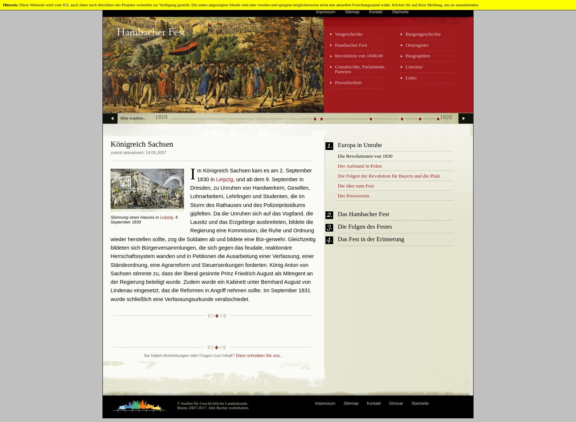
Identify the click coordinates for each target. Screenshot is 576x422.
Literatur (414, 66)
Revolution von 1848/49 (359, 55)
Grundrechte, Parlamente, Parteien (360, 69)
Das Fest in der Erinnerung (371, 239)
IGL (66, 5)
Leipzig (166, 217)
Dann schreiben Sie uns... (259, 355)
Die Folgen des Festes (365, 227)
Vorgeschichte (349, 34)
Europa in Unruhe (360, 145)
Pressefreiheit (348, 82)
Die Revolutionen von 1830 (365, 156)
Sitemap (352, 12)
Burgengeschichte (423, 34)
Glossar (396, 403)
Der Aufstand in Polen (360, 166)
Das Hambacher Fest (363, 214)
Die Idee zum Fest (356, 186)
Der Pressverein (353, 196)
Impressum (325, 12)
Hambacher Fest (351, 45)
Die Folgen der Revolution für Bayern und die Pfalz (389, 176)
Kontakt (375, 12)
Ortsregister (417, 45)
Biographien (418, 55)
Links (411, 78)
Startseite (400, 12)
